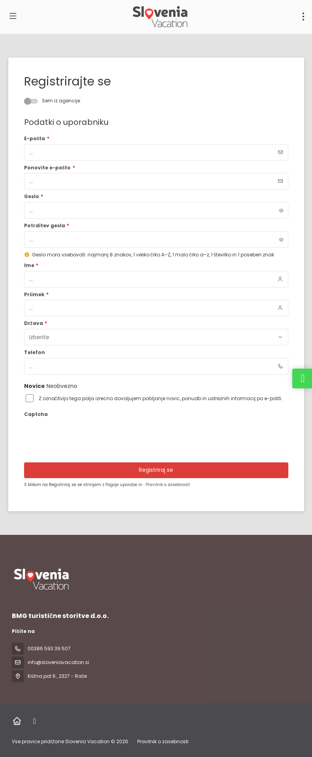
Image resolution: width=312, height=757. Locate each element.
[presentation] (84, 435)
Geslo (33, 196)
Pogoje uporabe (121, 485)
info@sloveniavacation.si (58, 662)
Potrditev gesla (46, 226)
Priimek (36, 294)
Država (35, 323)
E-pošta (36, 138)
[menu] (303, 16)
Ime (31, 265)
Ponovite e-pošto (49, 168)
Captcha (36, 414)
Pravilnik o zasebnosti (168, 485)
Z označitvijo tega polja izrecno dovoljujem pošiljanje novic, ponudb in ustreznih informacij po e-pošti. (160, 398)
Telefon (34, 352)
